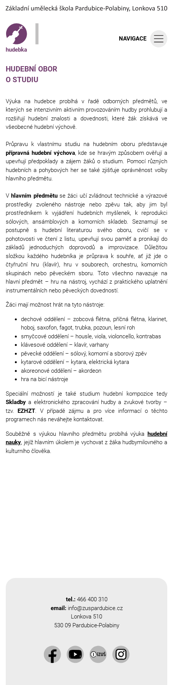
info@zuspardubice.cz (95, 608)
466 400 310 (92, 599)
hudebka (16, 38)
